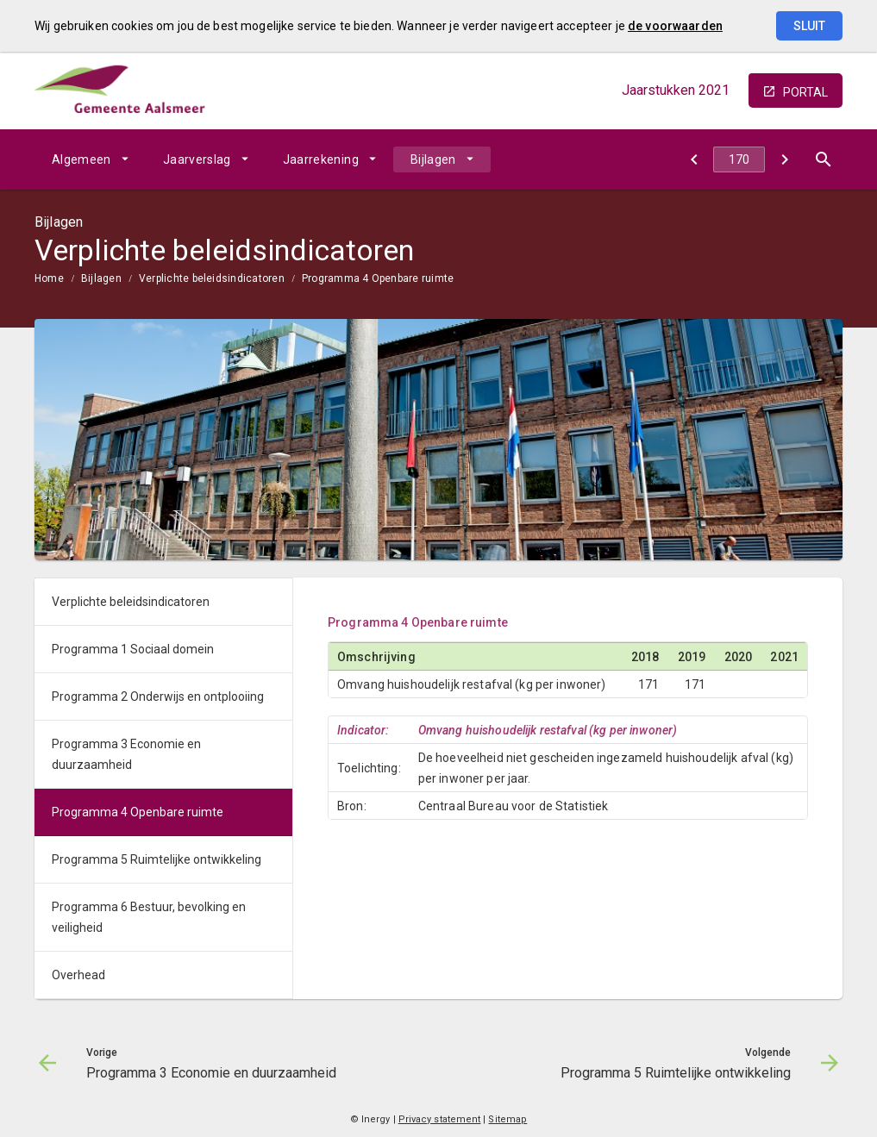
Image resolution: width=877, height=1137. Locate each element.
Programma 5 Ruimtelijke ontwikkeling (156, 859)
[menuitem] (90, 159)
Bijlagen (433, 159)
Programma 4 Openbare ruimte (378, 278)
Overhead (78, 975)
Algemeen (81, 159)
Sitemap (507, 1119)
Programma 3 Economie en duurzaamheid (126, 754)
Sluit (809, 26)
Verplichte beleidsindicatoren (212, 278)
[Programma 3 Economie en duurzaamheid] (693, 159)
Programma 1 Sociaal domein (133, 649)
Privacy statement (439, 1119)
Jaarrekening (321, 159)
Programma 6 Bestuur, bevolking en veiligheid (149, 917)
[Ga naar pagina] (739, 159)
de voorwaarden (675, 26)
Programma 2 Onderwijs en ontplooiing (158, 696)
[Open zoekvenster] (823, 159)
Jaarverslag (197, 159)
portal (805, 92)
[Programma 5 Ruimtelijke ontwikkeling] (784, 159)
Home (49, 278)
